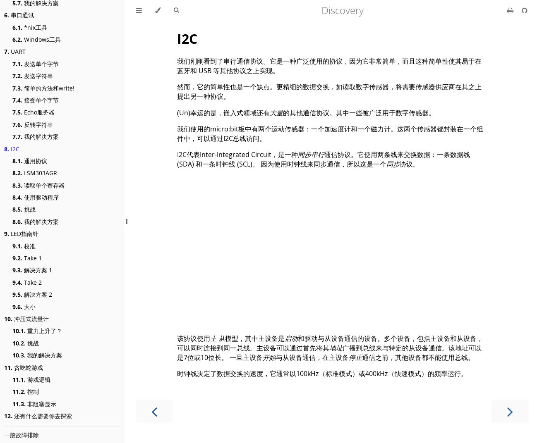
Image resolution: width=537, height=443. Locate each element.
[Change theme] (158, 10)
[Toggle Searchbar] (176, 10)
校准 (24, 246)
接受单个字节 (35, 100)
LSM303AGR (34, 173)
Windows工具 (36, 39)
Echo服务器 (33, 112)
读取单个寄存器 (38, 185)
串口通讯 (19, 15)
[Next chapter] (510, 411)
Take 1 (27, 258)
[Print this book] (511, 10)
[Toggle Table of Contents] (139, 10)
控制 (25, 391)
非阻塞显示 (34, 404)
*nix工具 (29, 27)
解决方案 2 (32, 294)
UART (15, 51)
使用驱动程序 (35, 197)
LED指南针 (21, 234)
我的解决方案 (35, 137)
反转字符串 (32, 125)
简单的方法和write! (43, 88)
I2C (11, 149)
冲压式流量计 (26, 319)
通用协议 (29, 161)
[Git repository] (524, 10)
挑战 (24, 209)
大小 (24, 307)
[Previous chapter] (154, 411)
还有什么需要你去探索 (38, 416)
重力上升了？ (37, 331)
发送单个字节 (35, 64)
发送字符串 (32, 76)
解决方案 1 (32, 270)
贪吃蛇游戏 (23, 368)
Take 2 (27, 282)
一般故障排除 (21, 435)
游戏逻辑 (31, 379)
